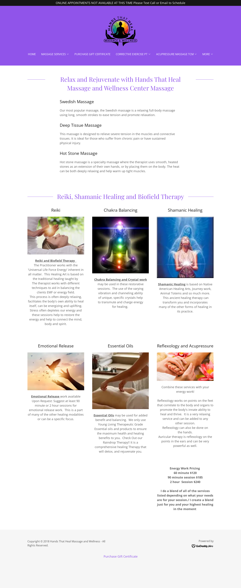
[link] (120, 31)
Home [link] (32, 54)
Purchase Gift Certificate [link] (92, 54)
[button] (55, 54)
